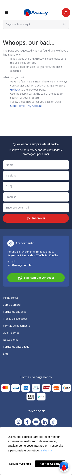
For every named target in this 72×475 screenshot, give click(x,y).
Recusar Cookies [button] (20, 463)
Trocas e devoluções (15, 318)
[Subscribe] (36, 218)
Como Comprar (12, 304)
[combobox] (36, 24)
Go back (15, 89)
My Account (35, 105)
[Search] (64, 24)
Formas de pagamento (16, 325)
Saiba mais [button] (47, 450)
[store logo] (36, 12)
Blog (5, 353)
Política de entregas (14, 311)
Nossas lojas (10, 339)
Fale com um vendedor (36, 278)
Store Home (17, 105)
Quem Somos (11, 332)
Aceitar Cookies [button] (50, 463)
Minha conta (10, 297)
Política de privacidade (16, 346)
